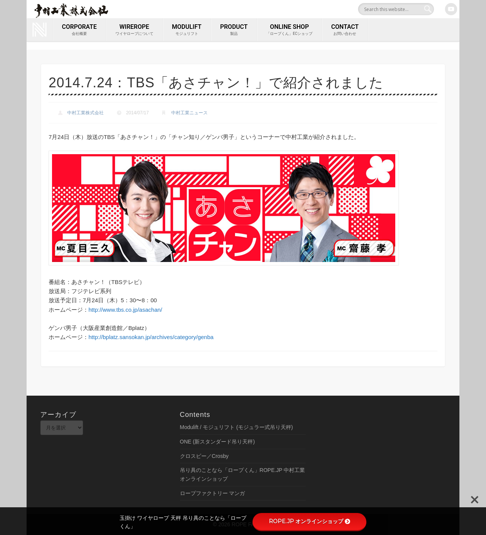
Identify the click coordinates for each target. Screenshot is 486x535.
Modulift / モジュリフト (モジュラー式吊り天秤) (236, 427)
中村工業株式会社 (85, 112)
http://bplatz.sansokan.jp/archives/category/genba (150, 337)
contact (344, 30)
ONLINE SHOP (289, 30)
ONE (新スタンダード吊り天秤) (217, 442)
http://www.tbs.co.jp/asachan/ (125, 309)
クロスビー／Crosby (204, 456)
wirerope (134, 30)
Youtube (451, 9)
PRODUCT (234, 30)
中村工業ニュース (189, 112)
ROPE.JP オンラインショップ (309, 521)
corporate (79, 30)
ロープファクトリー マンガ (212, 493)
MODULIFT (187, 30)
